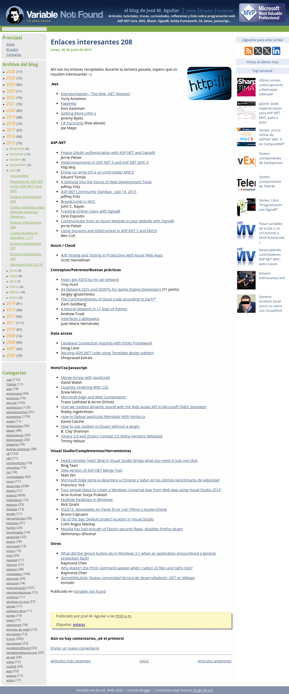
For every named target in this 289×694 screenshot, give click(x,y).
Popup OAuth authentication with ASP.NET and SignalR (108, 152)
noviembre (18, 154)
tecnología (13, 634)
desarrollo (13, 486)
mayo (13, 275)
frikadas (11, 509)
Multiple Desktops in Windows (87, 499)
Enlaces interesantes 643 (272, 275)
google (10, 514)
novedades (13, 574)
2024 (11, 84)
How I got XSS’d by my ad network (90, 279)
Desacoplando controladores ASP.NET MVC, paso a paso (270, 257)
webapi (11, 676)
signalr (10, 606)
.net (9, 379)
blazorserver (15, 435)
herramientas (15, 518)
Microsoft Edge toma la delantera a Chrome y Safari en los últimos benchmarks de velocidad (140, 480)
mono (10, 551)
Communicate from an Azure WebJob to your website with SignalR (117, 220)
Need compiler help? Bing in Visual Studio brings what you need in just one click (129, 460)
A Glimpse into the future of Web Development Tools (106, 181)
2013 (11, 310)
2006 (11, 355)
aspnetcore (14, 407)
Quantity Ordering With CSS (84, 387)
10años (11, 384)
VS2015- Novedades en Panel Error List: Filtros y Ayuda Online (114, 509)
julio (13, 170)
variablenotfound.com (21, 652)
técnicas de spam (18, 629)
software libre (15, 611)
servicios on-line (17, 602)
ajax (9, 389)
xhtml (10, 680)
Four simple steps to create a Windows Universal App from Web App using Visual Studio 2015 (141, 489)
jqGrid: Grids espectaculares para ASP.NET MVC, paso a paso (270, 112)
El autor (206, 10)
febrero (15, 292)
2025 (11, 78)
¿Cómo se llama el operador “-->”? (24, 235)
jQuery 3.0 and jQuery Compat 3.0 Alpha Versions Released (111, 436)
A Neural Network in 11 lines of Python (94, 308)
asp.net (11, 403)
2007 (11, 348)
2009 (11, 336)
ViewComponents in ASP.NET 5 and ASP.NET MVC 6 (104, 162)
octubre (15, 159)
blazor (10, 430)
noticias (11, 569)
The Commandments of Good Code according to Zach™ (108, 299)
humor (11, 527)
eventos (11, 504)
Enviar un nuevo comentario (75, 648)
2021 (11, 104)
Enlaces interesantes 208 (91, 42)
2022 (11, 97)
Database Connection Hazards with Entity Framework (106, 343)
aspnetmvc (13, 416)
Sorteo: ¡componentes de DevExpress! (271, 158)
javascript (13, 537)
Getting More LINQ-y (78, 113)
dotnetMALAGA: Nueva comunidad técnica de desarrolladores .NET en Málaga (128, 577)
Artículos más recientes (71, 661)
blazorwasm (14, 440)
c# (8, 453)
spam (10, 620)
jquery (10, 541)
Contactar (225, 10)
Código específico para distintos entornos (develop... (27, 212)
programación (16, 588)
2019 (11, 117)
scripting (12, 597)
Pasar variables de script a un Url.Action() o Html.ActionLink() (272, 232)
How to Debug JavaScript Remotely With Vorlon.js (103, 416)
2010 (11, 329)
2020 (11, 110)
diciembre (17, 148)
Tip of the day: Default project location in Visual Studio (107, 519)
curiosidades (15, 477)
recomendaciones (18, 592)
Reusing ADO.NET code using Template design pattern (107, 352)
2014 (11, 303)
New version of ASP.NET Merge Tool (91, 470)
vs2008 (11, 666)
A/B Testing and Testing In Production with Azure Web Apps (112, 255)
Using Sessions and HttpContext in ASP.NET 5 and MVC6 (109, 230)
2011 (11, 322)
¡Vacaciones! (19, 175)
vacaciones (13, 643)
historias (12, 523)
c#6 (8, 458)
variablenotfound (18, 648)
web (9, 671)
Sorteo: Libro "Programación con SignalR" (270, 205)
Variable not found (90, 591)
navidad (11, 560)
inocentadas (14, 532)
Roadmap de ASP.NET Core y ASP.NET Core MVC (26, 186)
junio (13, 270)
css (8, 472)
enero (14, 297)
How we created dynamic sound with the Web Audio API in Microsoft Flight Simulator (134, 406)
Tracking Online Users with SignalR (90, 211)
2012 (11, 316)
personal (12, 583)
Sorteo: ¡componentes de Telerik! (270, 181)
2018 (11, 123)
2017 (11, 130)
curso (10, 481)
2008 (11, 342)
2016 (11, 136)
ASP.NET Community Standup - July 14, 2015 (98, 191)
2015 (11, 143)
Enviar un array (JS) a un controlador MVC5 (97, 172)
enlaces (11, 495)
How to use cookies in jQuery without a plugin (100, 426)
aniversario (14, 393)
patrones (12, 578)
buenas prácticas (18, 449)
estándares (14, 500)
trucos (10, 639)
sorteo (10, 615)
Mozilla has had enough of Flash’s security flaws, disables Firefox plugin (122, 528)
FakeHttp (69, 103)
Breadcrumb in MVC (78, 201)
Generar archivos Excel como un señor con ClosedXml (270, 303)
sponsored (13, 625)
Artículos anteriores (214, 661)
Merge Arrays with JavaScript (85, 377)
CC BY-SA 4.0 (203, 690)
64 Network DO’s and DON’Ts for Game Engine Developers (111, 289)
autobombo (14, 426)
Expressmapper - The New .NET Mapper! (95, 93)
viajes (10, 662)
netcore (11, 565)
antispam (12, 398)
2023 (11, 91)
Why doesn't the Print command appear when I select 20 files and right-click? (127, 567)
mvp (9, 555)
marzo (14, 286)
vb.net (10, 657)
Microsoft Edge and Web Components (93, 397)
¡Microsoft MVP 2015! (26, 264)
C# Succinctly (72, 123)
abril (13, 281)
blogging (12, 444)
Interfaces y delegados (80, 318)
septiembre (18, 164)
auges (10, 421)
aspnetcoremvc (16, 412)
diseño (10, 490)
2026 (11, 71)
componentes (15, 463)
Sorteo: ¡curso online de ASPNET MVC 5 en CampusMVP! (271, 137)
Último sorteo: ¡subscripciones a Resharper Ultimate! (271, 87)
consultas (13, 467)
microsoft (13, 546)
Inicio (191, 10)
